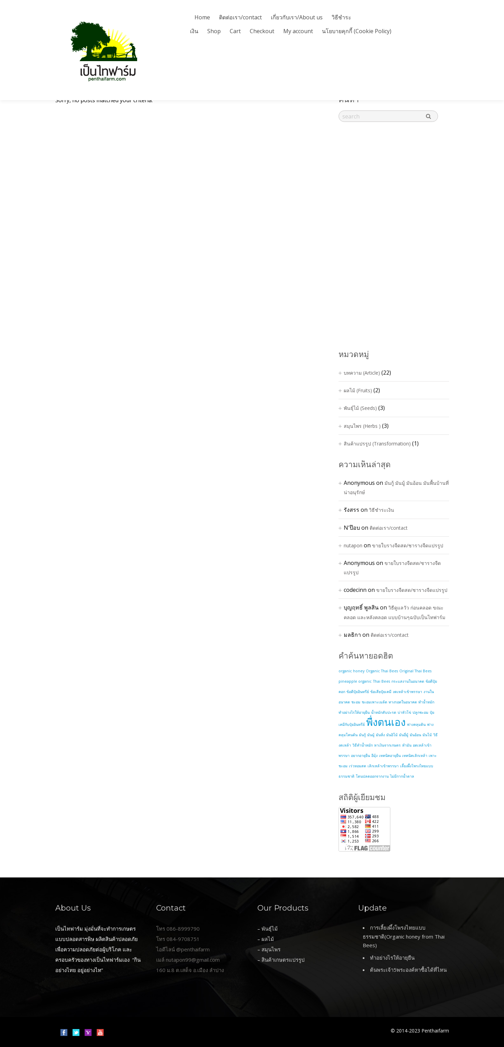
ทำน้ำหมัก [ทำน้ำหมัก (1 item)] (426, 702)
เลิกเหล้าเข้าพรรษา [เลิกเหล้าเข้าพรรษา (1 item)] (383, 765)
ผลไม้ (267, 938)
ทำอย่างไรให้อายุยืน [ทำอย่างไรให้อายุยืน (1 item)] (354, 712)
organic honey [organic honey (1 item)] (351, 671)
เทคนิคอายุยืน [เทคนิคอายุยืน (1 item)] (390, 755)
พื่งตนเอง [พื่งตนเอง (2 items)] (386, 722)
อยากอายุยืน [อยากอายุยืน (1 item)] (360, 755)
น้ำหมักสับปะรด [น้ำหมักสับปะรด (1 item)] (383, 712)
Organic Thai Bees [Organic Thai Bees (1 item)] (382, 671)
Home (202, 17)
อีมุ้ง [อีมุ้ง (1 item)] (374, 755)
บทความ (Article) (362, 372)
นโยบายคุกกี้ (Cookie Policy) (356, 31)
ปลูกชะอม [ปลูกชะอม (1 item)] (420, 712)
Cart (235, 31)
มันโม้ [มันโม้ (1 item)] (427, 734)
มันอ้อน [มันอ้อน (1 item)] (415, 734)
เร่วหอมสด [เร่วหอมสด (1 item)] (357, 765)
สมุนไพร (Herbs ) (362, 426)
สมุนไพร (270, 949)
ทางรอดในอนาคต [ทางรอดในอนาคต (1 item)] (403, 702)
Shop (214, 31)
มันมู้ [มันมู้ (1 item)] (370, 734)
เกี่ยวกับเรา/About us (297, 17)
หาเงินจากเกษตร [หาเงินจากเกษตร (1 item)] (387, 745)
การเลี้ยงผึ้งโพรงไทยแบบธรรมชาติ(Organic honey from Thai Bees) (404, 936)
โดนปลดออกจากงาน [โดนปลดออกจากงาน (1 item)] (372, 776)
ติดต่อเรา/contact (240, 17)
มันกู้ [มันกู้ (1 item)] (362, 734)
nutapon (353, 545)
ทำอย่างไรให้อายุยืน (392, 957)
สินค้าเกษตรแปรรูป (283, 959)
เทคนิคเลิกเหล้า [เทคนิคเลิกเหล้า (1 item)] (414, 755)
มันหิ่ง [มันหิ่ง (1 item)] (380, 734)
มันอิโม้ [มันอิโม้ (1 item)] (392, 734)
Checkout (262, 31)
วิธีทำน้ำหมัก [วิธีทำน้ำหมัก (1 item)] (362, 745)
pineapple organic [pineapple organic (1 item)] (355, 681)
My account (298, 31)
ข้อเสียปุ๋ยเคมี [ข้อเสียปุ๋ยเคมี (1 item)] (380, 691)
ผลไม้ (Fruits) (358, 390)
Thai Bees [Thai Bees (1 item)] (381, 681)
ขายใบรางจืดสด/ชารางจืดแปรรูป (407, 545)
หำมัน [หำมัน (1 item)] (406, 745)
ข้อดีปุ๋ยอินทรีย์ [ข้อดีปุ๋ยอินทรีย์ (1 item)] (357, 691)
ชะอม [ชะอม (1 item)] (355, 702)
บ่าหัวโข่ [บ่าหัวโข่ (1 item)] (404, 712)
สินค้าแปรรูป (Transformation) (377, 443)
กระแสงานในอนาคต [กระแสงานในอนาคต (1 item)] (407, 681)
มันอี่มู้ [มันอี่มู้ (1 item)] (403, 734)
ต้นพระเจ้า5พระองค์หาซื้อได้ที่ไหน (408, 969)
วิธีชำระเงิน (381, 510)
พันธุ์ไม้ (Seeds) (360, 408)
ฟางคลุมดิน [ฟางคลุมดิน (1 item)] (416, 724)
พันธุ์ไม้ (269, 928)
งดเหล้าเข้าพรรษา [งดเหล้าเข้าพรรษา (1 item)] (407, 691)
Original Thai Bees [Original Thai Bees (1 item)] (415, 671)
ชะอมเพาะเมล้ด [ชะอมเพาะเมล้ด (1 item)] (374, 702)
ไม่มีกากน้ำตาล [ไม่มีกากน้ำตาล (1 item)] (402, 776)
